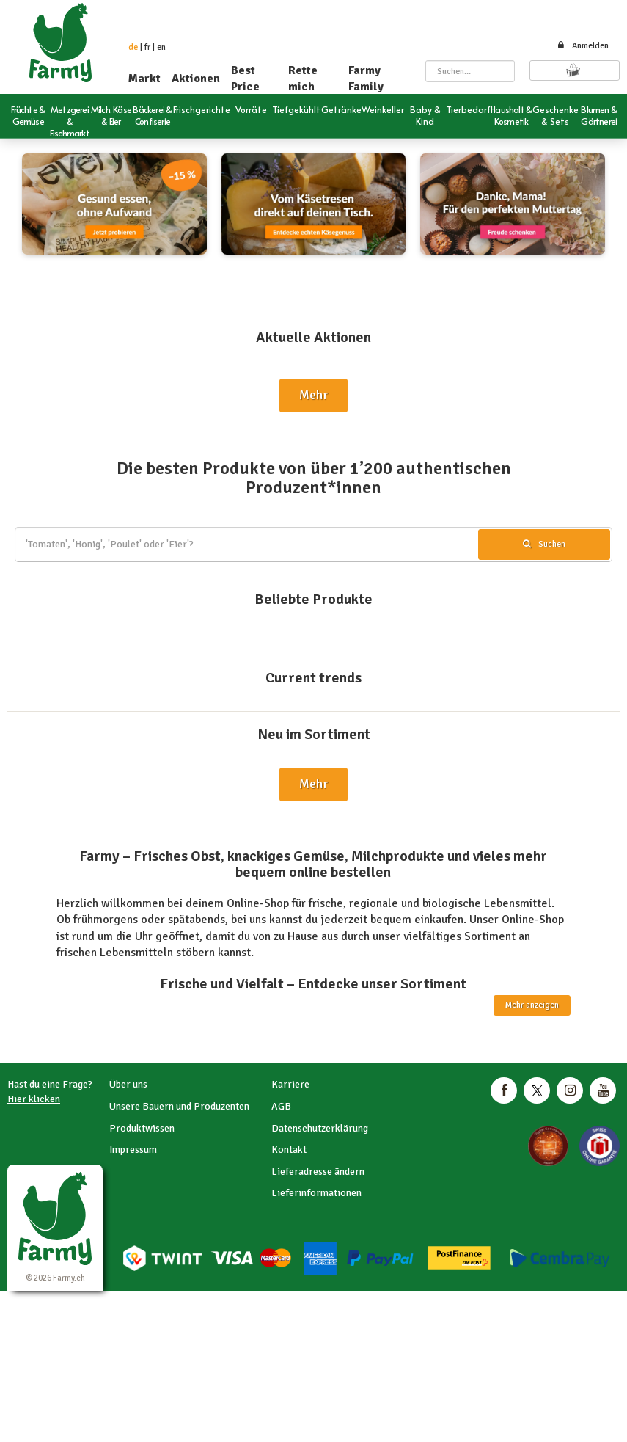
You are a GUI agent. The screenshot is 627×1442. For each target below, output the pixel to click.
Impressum (133, 1149)
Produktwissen (142, 1128)
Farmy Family (366, 78)
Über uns (128, 1084)
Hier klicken (33, 1099)
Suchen (544, 544)
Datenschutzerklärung (319, 1128)
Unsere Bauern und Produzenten (179, 1106)
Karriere (290, 1084)
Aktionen (196, 78)
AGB (281, 1106)
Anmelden (583, 45)
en (161, 47)
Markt (144, 78)
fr (147, 47)
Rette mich (303, 78)
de (133, 47)
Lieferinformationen (316, 1193)
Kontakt (289, 1149)
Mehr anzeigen (532, 1005)
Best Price (245, 78)
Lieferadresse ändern (317, 1171)
